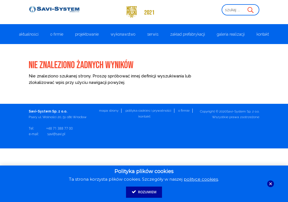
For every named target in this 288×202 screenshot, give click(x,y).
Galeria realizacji (231, 34)
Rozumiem (144, 191)
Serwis (152, 34)
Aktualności (29, 34)
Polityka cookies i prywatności (148, 111)
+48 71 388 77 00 (59, 128)
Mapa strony (108, 111)
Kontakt (262, 34)
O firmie (56, 34)
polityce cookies (201, 179)
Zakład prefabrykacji (187, 34)
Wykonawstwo (123, 34)
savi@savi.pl (56, 134)
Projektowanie (87, 34)
